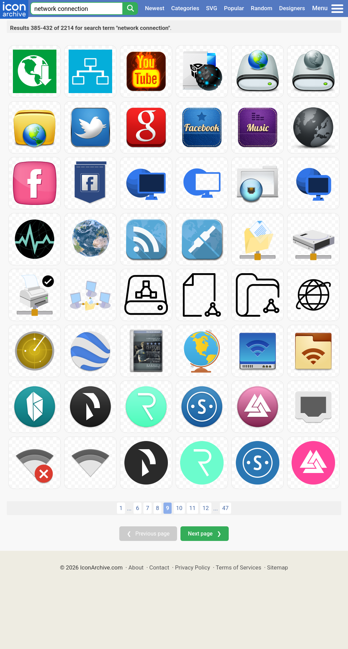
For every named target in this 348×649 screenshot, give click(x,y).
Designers (292, 8)
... (129, 508)
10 (179, 508)
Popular (234, 8)
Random (261, 8)
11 (192, 508)
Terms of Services (238, 567)
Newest (154, 8)
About (136, 567)
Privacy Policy (192, 567)
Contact (159, 567)
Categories (185, 8)
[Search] (130, 8)
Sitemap (277, 567)
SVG (211, 8)
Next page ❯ (204, 533)
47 (225, 508)
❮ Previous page (148, 533)
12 (206, 508)
